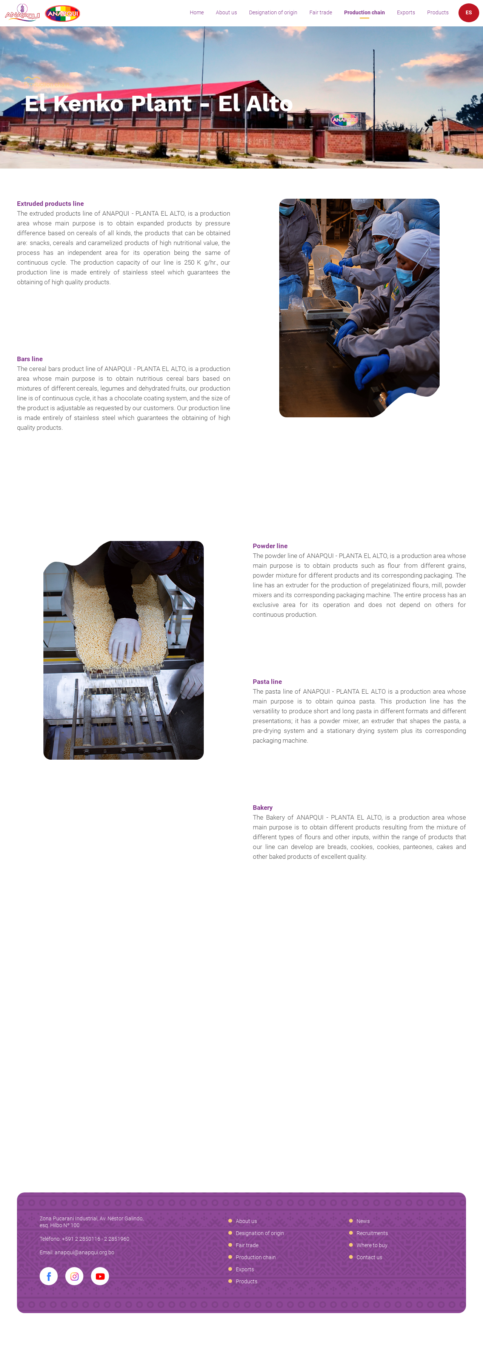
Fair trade (320, 12)
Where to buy (372, 1245)
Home (197, 12)
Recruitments (372, 1233)
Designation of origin (273, 12)
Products (438, 12)
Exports (406, 12)
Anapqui (42, 13)
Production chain (364, 12)
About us (226, 12)
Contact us (369, 1257)
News (363, 1221)
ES (469, 12)
